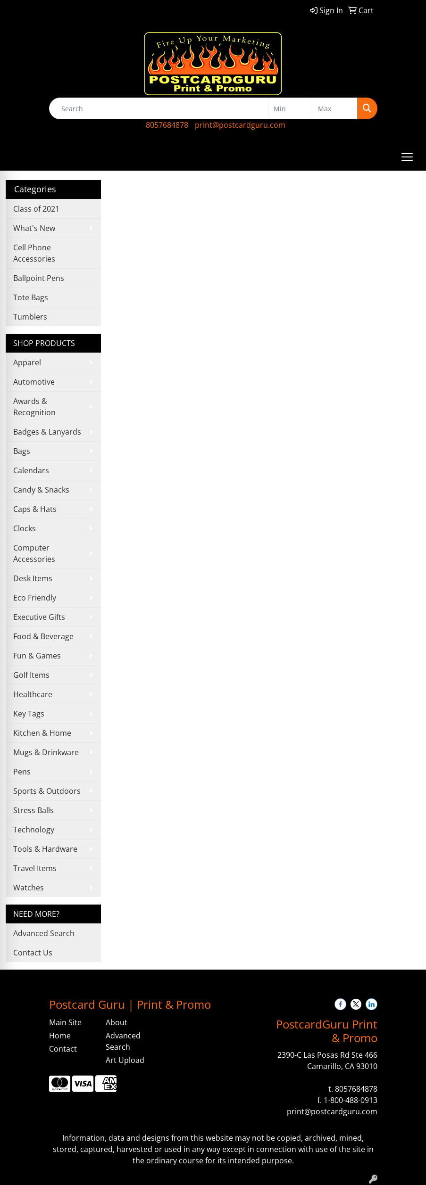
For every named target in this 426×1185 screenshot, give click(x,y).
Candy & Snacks (41, 490)
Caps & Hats (35, 509)
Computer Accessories (34, 553)
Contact (63, 1049)
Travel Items (35, 868)
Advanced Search (44, 933)
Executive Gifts (39, 617)
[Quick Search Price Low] (290, 108)
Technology (33, 829)
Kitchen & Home (42, 733)
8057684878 (167, 125)
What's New (34, 228)
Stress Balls (33, 810)
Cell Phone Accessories (34, 253)
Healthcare (32, 694)
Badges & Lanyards (47, 432)
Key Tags (28, 713)
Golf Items (31, 675)
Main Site (65, 1022)
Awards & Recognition (34, 407)
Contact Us (32, 952)
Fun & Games (37, 655)
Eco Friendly (34, 597)
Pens (22, 771)
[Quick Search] (159, 108)
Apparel (27, 362)
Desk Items (32, 578)
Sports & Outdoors (47, 791)
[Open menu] (407, 157)
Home (60, 1035)
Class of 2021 (36, 209)
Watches (28, 887)
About (116, 1022)
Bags (21, 451)
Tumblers (30, 317)
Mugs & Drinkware (46, 752)
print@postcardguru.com (240, 125)
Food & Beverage (43, 636)
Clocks (24, 528)
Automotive (34, 382)
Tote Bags (30, 297)
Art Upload (125, 1060)
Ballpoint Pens (38, 278)
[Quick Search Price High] (335, 108)
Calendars (31, 470)
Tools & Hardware (45, 849)
